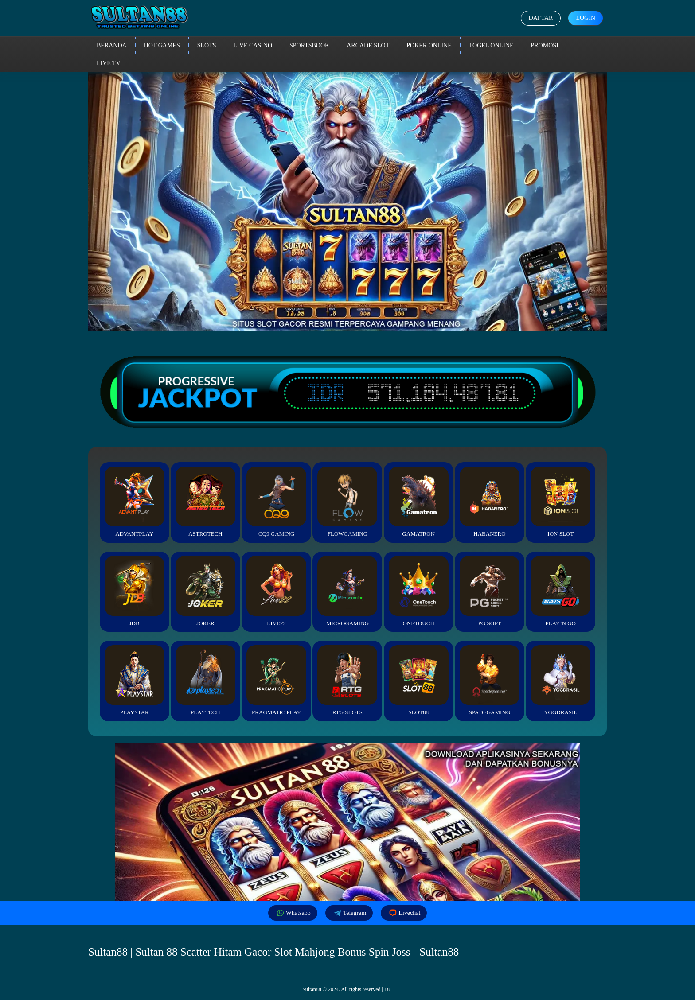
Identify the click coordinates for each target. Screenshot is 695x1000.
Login (585, 18)
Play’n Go (560, 591)
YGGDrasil (560, 680)
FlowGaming (347, 502)
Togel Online (491, 45)
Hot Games (162, 45)
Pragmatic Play (276, 680)
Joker (205, 591)
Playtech (205, 680)
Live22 (276, 591)
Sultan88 (311, 989)
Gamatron (419, 502)
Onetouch (419, 591)
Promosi (544, 45)
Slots (206, 45)
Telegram (349, 912)
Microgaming (347, 591)
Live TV (109, 63)
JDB (134, 591)
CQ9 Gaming (276, 502)
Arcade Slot (368, 45)
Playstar (134, 680)
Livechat (403, 912)
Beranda (112, 45)
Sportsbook (309, 45)
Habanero (489, 502)
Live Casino (253, 45)
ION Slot (560, 502)
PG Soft (489, 591)
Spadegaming (489, 680)
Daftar (541, 18)
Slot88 (419, 680)
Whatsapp (293, 912)
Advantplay (134, 502)
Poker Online (429, 45)
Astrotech (205, 502)
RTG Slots (347, 680)
